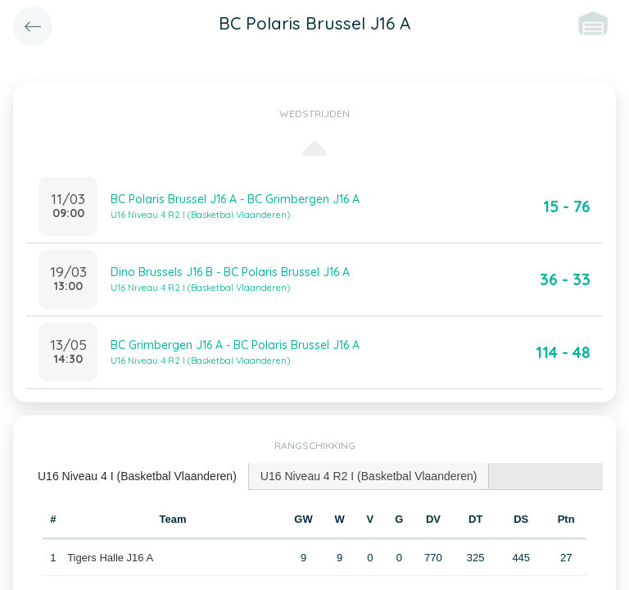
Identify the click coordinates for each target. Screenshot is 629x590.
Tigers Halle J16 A (110, 557)
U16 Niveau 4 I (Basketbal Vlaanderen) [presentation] (137, 476)
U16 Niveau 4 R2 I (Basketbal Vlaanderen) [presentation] (368, 476)
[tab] (137, 476)
